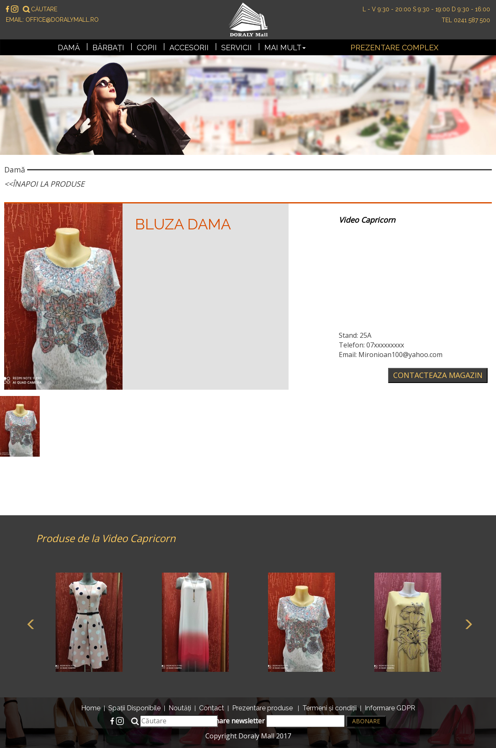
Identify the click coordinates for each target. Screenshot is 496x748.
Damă (69, 47)
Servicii (236, 47)
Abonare (366, 721)
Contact (211, 708)
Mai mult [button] (285, 47)
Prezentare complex (394, 47)
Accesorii (189, 47)
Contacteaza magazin (438, 375)
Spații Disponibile (134, 708)
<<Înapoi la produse (44, 184)
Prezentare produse (262, 708)
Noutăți (180, 708)
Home (90, 708)
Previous (30, 623)
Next (467, 623)
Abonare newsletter (273, 721)
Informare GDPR (390, 708)
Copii (147, 47)
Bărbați (108, 47)
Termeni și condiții (329, 708)
